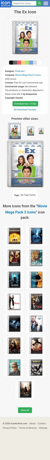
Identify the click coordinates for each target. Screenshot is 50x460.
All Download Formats (25, 109)
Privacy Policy (10, 428)
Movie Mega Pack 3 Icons (28, 75)
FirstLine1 (20, 71)
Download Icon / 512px (25, 103)
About (33, 423)
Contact (42, 423)
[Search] (39, 3)
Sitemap (43, 428)
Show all (25, 410)
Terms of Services (28, 428)
